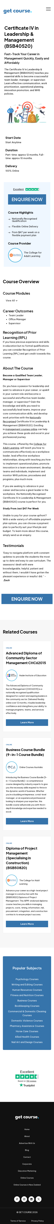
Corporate (27, 1164)
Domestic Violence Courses (27, 1020)
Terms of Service (18, 1221)
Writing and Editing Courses (27, 984)
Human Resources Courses (27, 989)
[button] (48, 9)
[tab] (27, 968)
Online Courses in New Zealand (27, 1185)
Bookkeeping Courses (27, 1005)
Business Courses (27, 1000)
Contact (27, 1157)
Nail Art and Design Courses (27, 1042)
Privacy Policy (37, 1221)
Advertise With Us (27, 1143)
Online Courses (27, 1178)
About (27, 1136)
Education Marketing (27, 1171)
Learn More (27, 722)
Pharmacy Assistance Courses (27, 1026)
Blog (27, 1150)
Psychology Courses (27, 979)
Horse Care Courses (27, 1031)
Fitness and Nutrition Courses (27, 995)
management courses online (21, 429)
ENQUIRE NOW (27, 199)
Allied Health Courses (27, 1036)
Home (27, 1129)
